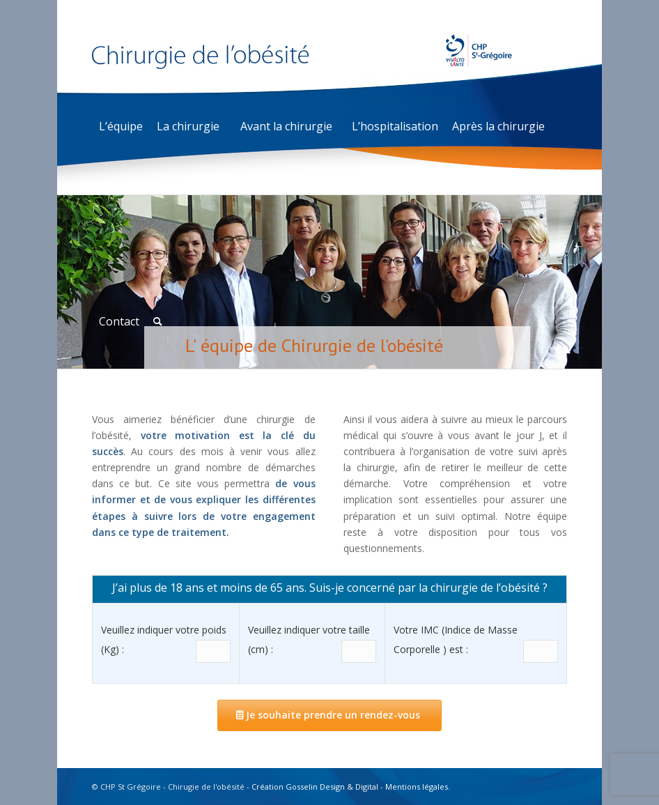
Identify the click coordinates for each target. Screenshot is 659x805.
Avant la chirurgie (286, 126)
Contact (119, 321)
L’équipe (121, 126)
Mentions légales (416, 786)
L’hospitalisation (395, 126)
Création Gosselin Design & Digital (314, 786)
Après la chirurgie (498, 126)
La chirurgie (188, 126)
